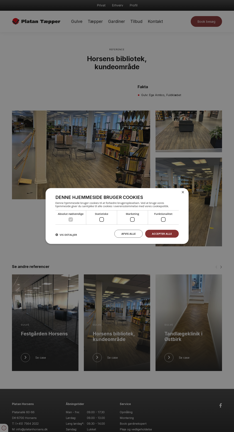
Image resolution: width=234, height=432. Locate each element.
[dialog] (117, 216)
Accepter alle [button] (162, 233)
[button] (66, 234)
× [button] (182, 192)
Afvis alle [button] (128, 233)
